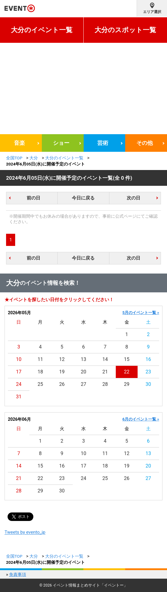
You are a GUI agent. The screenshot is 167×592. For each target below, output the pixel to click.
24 (19, 384)
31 (19, 397)
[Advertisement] (83, 88)
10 (19, 359)
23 (148, 372)
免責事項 (17, 574)
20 (83, 372)
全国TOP (14, 157)
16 (148, 359)
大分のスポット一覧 (125, 30)
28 (105, 384)
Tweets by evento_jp (25, 532)
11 (40, 359)
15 (126, 359)
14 (105, 359)
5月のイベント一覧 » (140, 313)
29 (126, 384)
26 (62, 384)
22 (126, 372)
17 (19, 372)
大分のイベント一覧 (41, 30)
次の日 (133, 198)
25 (40, 384)
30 (148, 384)
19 (62, 372)
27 (83, 384)
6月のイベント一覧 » (140, 419)
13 (83, 359)
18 (40, 372)
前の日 (33, 198)
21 (105, 372)
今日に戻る (83, 198)
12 (62, 359)
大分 (33, 157)
